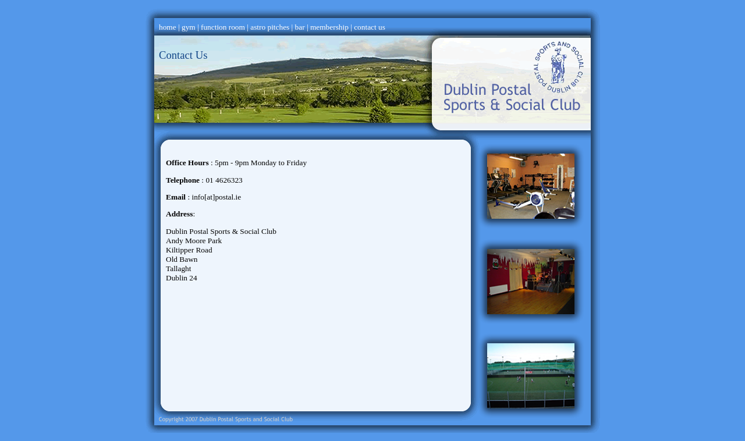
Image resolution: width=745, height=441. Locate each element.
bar (300, 27)
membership (329, 27)
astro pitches (269, 27)
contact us (369, 27)
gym (189, 27)
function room (223, 27)
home (167, 27)
